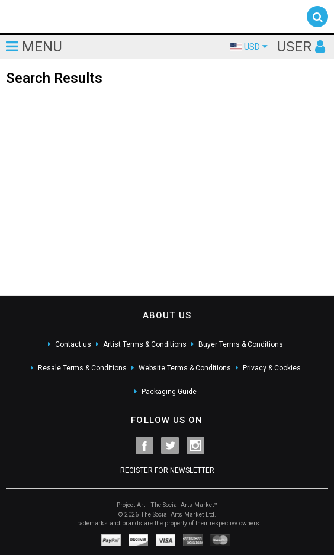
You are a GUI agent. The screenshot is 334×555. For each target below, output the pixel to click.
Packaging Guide (169, 392)
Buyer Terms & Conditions (240, 344)
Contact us (73, 344)
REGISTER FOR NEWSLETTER (167, 470)
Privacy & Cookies (272, 368)
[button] (317, 16)
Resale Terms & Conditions (82, 368)
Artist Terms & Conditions (145, 344)
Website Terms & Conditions (185, 368)
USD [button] (249, 46)
